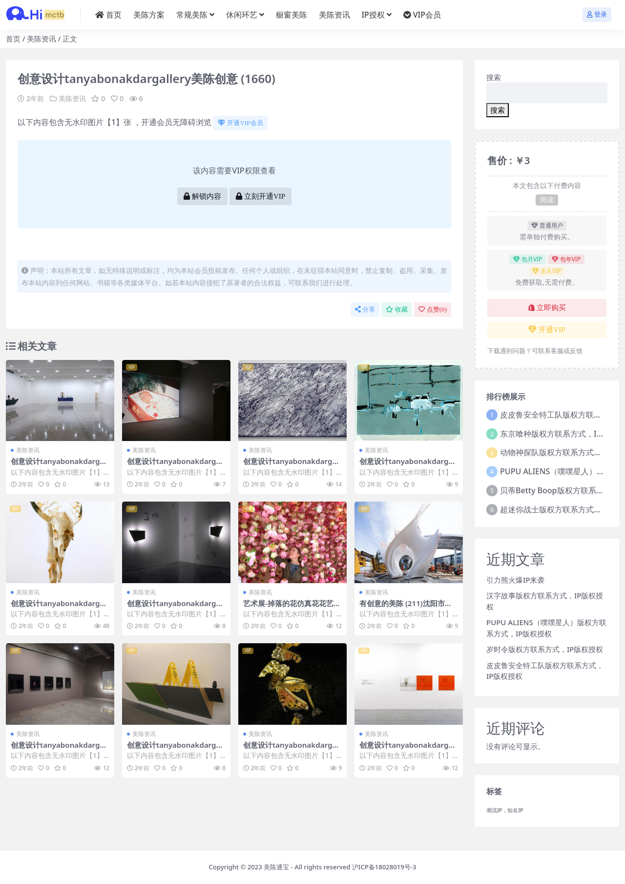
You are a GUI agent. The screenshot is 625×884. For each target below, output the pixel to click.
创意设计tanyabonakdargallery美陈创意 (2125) (176, 749)
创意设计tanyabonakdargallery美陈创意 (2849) (292, 749)
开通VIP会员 (240, 122)
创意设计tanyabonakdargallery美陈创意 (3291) (176, 607)
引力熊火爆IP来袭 (515, 580)
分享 (365, 309)
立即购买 (547, 308)
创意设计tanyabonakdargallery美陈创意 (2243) (59, 465)
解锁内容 (202, 196)
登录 (597, 14)
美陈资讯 (41, 38)
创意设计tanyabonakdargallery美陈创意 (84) (408, 465)
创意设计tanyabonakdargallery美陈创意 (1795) (59, 607)
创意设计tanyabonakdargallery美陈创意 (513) (408, 749)
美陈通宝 (276, 867)
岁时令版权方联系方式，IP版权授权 (544, 649)
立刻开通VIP (260, 196)
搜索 (493, 77)
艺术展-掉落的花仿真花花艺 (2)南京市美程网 (288, 607)
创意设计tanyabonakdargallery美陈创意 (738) (59, 749)
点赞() (432, 309)
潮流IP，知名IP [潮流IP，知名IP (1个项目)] (504, 810)
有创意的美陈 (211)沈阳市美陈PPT (405, 607)
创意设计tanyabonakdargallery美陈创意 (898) (176, 465)
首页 (13, 38)
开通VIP (546, 330)
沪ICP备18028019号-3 (384, 867)
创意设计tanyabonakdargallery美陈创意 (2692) (292, 465)
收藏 (397, 309)
